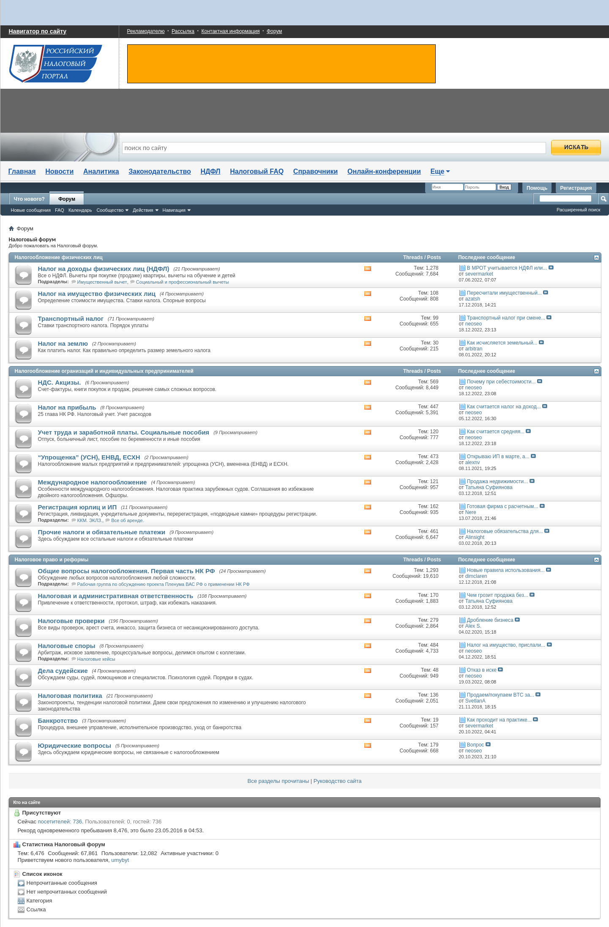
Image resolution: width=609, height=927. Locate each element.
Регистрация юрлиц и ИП (77, 507)
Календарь (80, 210)
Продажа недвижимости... (497, 481)
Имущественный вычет (102, 281)
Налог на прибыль (67, 407)
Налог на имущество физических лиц (97, 293)
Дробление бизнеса (490, 620)
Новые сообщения (31, 210)
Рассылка (183, 31)
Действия (143, 210)
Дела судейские (63, 670)
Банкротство (58, 720)
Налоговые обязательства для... (505, 531)
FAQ (59, 210)
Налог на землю (63, 343)
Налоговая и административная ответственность (116, 595)
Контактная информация (231, 31)
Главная (22, 171)
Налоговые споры (67, 645)
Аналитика (101, 171)
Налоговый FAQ (257, 171)
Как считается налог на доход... (504, 407)
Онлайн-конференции (384, 171)
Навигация (174, 210)
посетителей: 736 (60, 821)
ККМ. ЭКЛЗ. (89, 520)
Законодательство (159, 171)
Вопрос (475, 745)
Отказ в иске (482, 670)
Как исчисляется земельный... (502, 343)
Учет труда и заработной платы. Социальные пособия (124, 432)
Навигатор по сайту (38, 31)
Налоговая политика (70, 695)
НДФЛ (211, 171)
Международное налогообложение (92, 482)
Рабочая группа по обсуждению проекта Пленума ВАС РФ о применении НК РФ (163, 584)
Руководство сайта (338, 781)
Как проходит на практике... (499, 720)
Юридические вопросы (75, 745)
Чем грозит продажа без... (497, 595)
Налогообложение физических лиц (59, 257)
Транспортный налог (71, 318)
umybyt (120, 860)
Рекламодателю (146, 31)
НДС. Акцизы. (59, 382)
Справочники (315, 171)
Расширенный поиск (579, 209)
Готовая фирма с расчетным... (502, 506)
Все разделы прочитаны (278, 781)
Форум (274, 31)
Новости (59, 171)
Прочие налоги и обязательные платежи (102, 532)
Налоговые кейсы (96, 659)
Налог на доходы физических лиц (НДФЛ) (103, 268)
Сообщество (109, 210)
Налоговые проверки (71, 620)
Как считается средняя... (495, 432)
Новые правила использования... (506, 570)
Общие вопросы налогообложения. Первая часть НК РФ (126, 570)
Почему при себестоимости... (501, 382)
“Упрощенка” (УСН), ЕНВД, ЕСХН (89, 457)
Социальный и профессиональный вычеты (182, 281)
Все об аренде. (127, 520)
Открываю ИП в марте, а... (498, 456)
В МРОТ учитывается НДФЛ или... (507, 268)
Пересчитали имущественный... (504, 293)
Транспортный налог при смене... (506, 318)
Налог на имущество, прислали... (506, 645)
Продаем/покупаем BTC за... (500, 695)
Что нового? (29, 199)
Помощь (537, 188)
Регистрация (576, 188)
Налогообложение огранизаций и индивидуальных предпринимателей (104, 371)
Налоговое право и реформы (52, 560)
